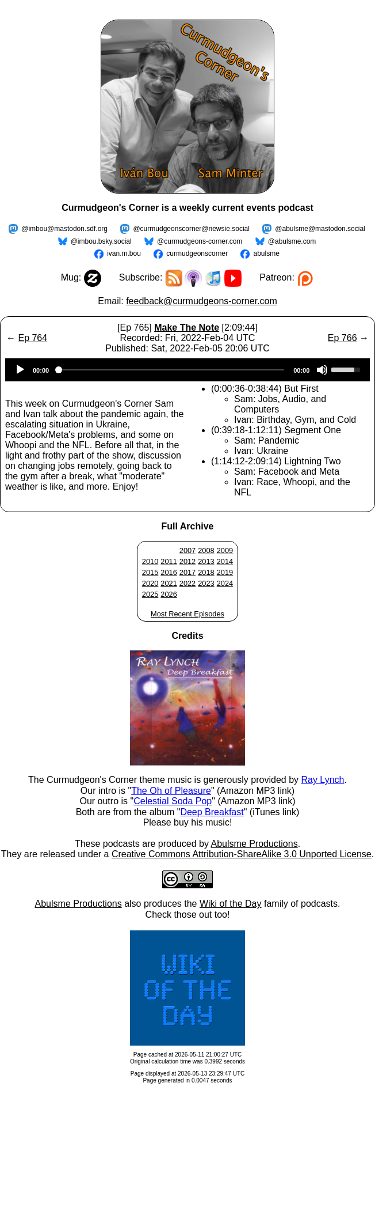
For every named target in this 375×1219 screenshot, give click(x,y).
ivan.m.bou (124, 253)
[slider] (171, 369)
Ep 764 (32, 338)
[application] (187, 369)
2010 (150, 561)
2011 (168, 561)
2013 (206, 561)
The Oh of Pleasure (171, 791)
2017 (187, 572)
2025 (150, 594)
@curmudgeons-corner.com (199, 241)
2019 (225, 572)
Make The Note (186, 327)
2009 (225, 550)
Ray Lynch (322, 780)
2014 (225, 561)
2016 (168, 572)
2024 (225, 583)
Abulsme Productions (254, 844)
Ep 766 (342, 338)
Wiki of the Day (231, 903)
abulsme (266, 253)
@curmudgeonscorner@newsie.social (191, 229)
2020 (150, 583)
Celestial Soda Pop (172, 801)
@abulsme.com (292, 241)
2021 (168, 583)
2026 (168, 594)
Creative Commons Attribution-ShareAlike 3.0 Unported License (242, 854)
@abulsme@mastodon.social (320, 229)
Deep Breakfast (211, 812)
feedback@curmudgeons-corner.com (201, 301)
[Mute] (322, 370)
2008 (206, 550)
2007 (187, 550)
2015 (150, 572)
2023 (206, 583)
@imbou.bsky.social (101, 241)
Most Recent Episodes (187, 614)
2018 (206, 572)
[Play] (20, 370)
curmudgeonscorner (197, 253)
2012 (187, 561)
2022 (187, 583)
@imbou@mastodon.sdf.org (64, 229)
